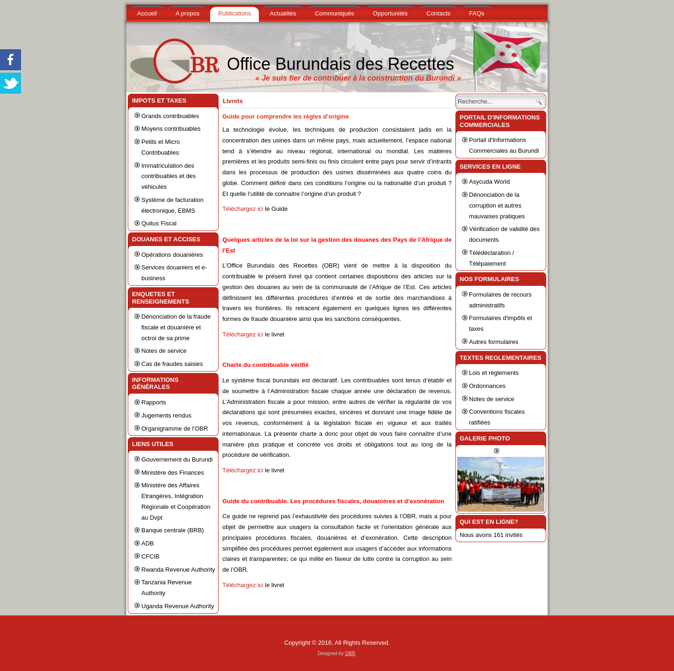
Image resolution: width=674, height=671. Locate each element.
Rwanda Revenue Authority (178, 569)
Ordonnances (487, 385)
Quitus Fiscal (158, 223)
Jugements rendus (166, 415)
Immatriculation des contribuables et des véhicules (168, 176)
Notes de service (164, 350)
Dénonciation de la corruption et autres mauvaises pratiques (497, 205)
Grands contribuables (170, 115)
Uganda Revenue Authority (177, 606)
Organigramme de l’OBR (174, 428)
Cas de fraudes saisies (172, 363)
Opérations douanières (172, 254)
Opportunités (390, 13)
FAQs (476, 13)
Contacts (438, 13)
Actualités (283, 13)
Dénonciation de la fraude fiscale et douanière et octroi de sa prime (176, 327)
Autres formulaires (493, 341)
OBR (350, 653)
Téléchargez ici (242, 208)
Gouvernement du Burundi (176, 459)
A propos (187, 13)
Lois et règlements (494, 372)
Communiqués (334, 13)
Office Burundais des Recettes (340, 64)
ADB (147, 543)
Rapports (153, 402)
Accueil (147, 13)
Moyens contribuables (170, 128)
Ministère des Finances (172, 472)
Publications (234, 13)
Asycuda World (489, 181)
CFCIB (150, 556)
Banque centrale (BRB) (172, 530)
